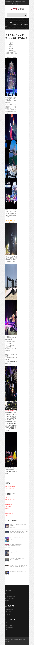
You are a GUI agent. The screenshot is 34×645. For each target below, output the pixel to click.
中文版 (11, 3)
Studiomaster (9, 504)
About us (7, 614)
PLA (6, 497)
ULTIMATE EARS (10, 499)
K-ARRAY (8, 506)
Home (7, 24)
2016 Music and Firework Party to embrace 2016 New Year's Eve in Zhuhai (15, 573)
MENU (17, 15)
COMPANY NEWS (10, 486)
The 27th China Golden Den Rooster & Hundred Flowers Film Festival (19, 566)
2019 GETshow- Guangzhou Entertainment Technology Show (14, 545)
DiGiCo (7, 508)
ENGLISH (7, 3)
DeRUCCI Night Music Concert (17, 551)
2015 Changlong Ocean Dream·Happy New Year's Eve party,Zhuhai (19, 532)
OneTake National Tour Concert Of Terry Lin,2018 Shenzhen (18, 559)
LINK (7, 515)
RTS (6, 511)
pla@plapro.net (9, 600)
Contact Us (8, 611)
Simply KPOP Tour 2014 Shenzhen (18, 538)
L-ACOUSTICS (9, 513)
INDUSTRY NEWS (10, 488)
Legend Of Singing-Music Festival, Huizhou (18, 525)
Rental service (9, 609)
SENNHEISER (9, 502)
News (10, 24)
